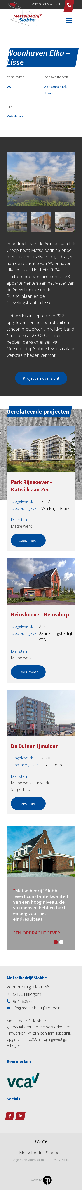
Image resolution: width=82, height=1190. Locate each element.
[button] (56, 942)
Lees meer (28, 540)
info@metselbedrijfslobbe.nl (34, 1008)
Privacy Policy (60, 1160)
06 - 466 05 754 (69, 5)
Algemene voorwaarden (29, 1160)
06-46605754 (21, 1001)
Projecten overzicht (41, 378)
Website (41, 1180)
